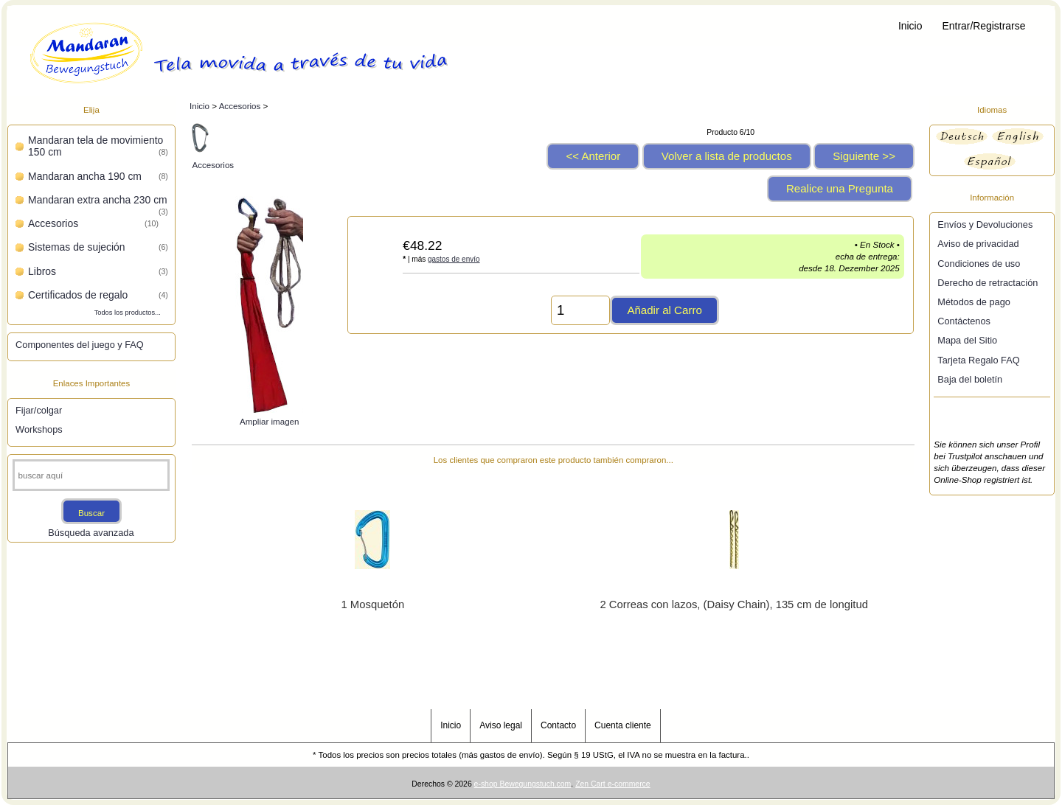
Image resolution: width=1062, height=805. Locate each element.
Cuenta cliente (622, 725)
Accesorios (240, 106)
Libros (98, 271)
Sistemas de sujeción (98, 247)
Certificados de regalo (98, 295)
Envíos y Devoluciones (984, 224)
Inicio (910, 26)
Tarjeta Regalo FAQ (978, 360)
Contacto (558, 725)
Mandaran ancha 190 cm (98, 176)
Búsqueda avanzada (90, 532)
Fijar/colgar (38, 410)
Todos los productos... (127, 313)
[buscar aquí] (91, 475)
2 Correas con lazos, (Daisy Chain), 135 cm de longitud (733, 604)
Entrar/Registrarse (984, 26)
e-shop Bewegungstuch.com (523, 784)
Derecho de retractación (987, 282)
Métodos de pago (973, 301)
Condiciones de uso (978, 263)
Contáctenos (963, 321)
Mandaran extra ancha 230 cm (98, 201)
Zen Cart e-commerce (612, 784)
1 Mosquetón (373, 604)
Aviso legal (500, 725)
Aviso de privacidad (977, 243)
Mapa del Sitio (967, 340)
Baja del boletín (969, 379)
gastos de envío (454, 259)
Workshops (39, 429)
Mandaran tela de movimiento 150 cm (98, 146)
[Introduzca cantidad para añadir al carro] (580, 310)
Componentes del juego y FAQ (79, 344)
